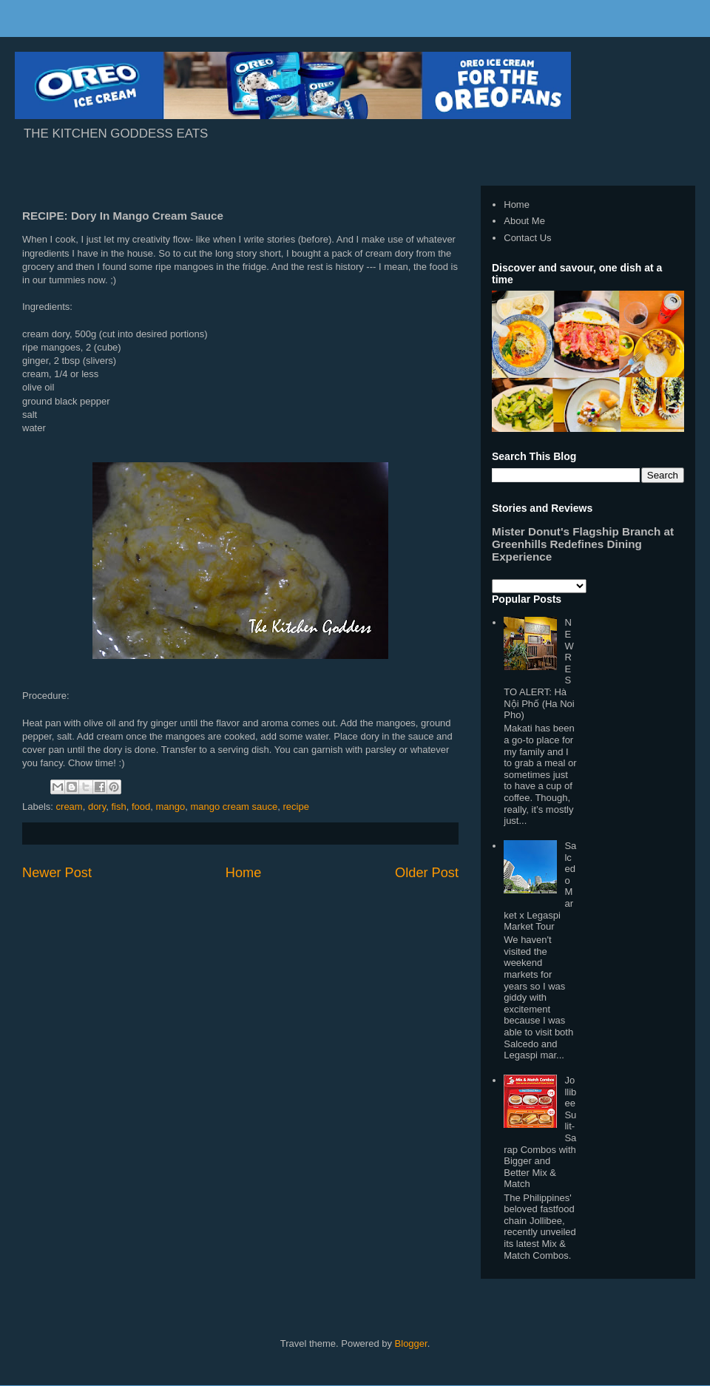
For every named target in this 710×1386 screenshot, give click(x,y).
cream (69, 806)
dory (97, 806)
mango (170, 806)
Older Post (427, 872)
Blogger (411, 1343)
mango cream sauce (233, 806)
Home (244, 872)
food (141, 806)
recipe (295, 806)
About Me (524, 220)
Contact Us (527, 237)
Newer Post (57, 872)
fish (118, 806)
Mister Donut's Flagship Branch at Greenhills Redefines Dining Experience (583, 544)
